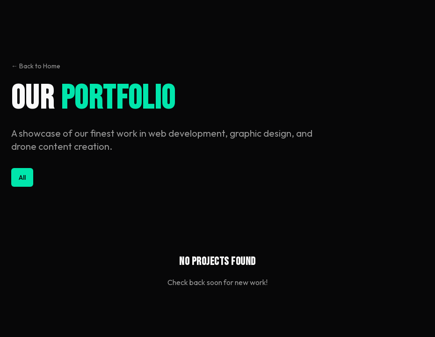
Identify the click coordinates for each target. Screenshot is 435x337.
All (22, 177)
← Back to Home (35, 66)
